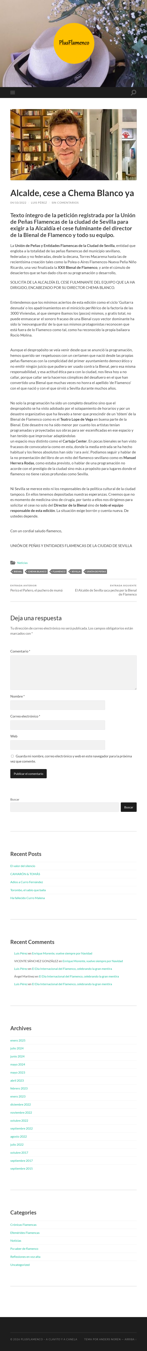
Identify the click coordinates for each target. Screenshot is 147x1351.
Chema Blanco (37, 571)
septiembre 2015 (21, 1168)
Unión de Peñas (96, 571)
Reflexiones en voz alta (25, 1256)
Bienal (18, 571)
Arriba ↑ (131, 1339)
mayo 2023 (17, 1072)
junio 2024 (17, 1056)
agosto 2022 (18, 1136)
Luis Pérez (39, 202)
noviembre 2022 (21, 1112)
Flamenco (59, 571)
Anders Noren (110, 1339)
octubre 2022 (19, 1120)
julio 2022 (17, 1144)
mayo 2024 (17, 1064)
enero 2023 (17, 1096)
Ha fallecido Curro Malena (27, 898)
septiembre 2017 (21, 1160)
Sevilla (76, 571)
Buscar (14, 799)
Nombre (17, 696)
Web (13, 736)
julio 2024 (17, 1048)
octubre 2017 (19, 1152)
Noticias (22, 562)
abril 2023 (17, 1080)
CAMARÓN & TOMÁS (25, 874)
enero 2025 (17, 1040)
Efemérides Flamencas (25, 1232)
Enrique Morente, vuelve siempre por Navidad (62, 953)
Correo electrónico (25, 716)
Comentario (20, 651)
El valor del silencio (22, 866)
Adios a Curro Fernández (26, 882)
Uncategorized (20, 1264)
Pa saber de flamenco (24, 1248)
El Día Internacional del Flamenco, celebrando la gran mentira (72, 968)
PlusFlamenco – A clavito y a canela (49, 1339)
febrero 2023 (19, 1088)
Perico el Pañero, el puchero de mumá (36, 588)
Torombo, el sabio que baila (28, 890)
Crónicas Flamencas (23, 1224)
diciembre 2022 (20, 1104)
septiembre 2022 (21, 1128)
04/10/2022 (18, 202)
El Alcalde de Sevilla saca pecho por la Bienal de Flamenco (106, 590)
